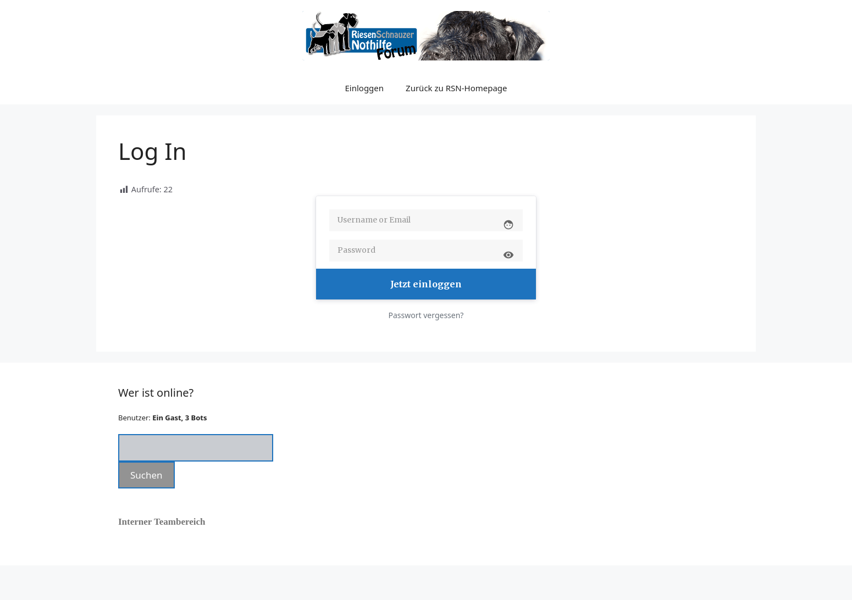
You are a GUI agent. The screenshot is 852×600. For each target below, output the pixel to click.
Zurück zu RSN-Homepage (456, 87)
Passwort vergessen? (426, 315)
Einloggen (364, 87)
